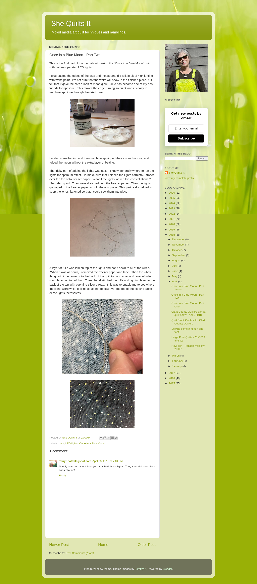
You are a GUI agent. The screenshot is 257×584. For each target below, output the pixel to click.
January (177, 366)
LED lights (71, 443)
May (175, 276)
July (175, 265)
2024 (172, 203)
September (179, 255)
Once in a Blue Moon (92, 443)
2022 (172, 213)
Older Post (147, 545)
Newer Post (59, 545)
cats (61, 443)
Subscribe (186, 138)
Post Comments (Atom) (80, 553)
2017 (172, 372)
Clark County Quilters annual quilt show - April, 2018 (188, 313)
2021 (172, 218)
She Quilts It (71, 23)
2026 (172, 192)
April (175, 281)
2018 (172, 234)
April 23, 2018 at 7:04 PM (107, 461)
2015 (172, 383)
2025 (172, 197)
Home (103, 545)
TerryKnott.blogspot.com (75, 461)
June (175, 271)
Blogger (167, 568)
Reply (62, 475)
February (178, 360)
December (178, 239)
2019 (172, 229)
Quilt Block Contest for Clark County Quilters (188, 322)
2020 (172, 224)
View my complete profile (180, 178)
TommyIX (140, 568)
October (177, 250)
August (176, 260)
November (178, 244)
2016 (172, 378)
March (176, 355)
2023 (172, 208)
